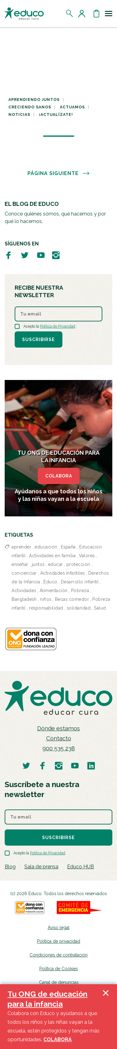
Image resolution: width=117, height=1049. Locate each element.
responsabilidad (46, 607)
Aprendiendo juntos (34, 99)
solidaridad (79, 607)
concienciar (24, 573)
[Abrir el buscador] (69, 13)
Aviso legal (59, 927)
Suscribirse (38, 339)
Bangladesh (24, 599)
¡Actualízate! (56, 114)
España (68, 546)
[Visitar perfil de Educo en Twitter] (24, 255)
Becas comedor (72, 599)
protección (78, 564)
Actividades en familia (52, 555)
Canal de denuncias (58, 982)
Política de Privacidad (57, 326)
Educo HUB (80, 867)
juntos (38, 564)
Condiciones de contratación (59, 954)
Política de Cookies (58, 968)
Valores (87, 555)
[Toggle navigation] (108, 13)
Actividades (24, 590)
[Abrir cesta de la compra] (96, 13)
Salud (100, 607)
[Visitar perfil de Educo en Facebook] (8, 255)
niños (45, 599)
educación (46, 546)
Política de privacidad (58, 941)
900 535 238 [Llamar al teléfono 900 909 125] (58, 748)
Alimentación (54, 590)
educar (55, 564)
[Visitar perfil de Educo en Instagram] (56, 255)
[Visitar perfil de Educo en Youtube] (41, 255)
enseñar (20, 564)
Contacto (58, 738)
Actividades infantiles (62, 573)
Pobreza (80, 590)
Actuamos (72, 107)
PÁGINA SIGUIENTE (58, 173)
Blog (10, 867)
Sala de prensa (41, 867)
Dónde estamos (58, 728)
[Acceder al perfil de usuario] (83, 13)
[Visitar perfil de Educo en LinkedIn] (91, 766)
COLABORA (58, 475)
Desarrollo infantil (80, 581)
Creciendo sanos (29, 107)
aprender (21, 546)
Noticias (19, 114)
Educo (50, 581)
